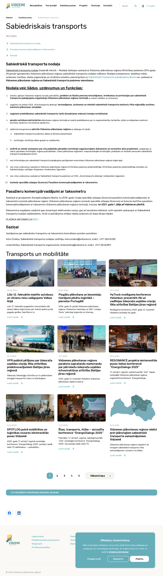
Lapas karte (38, 536)
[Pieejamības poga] (143, 6)
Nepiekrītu (118, 559)
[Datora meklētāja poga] (136, 6)
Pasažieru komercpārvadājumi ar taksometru (30, 49)
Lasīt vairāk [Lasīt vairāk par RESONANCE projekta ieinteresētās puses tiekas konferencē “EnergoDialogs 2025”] (117, 383)
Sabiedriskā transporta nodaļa (23, 43)
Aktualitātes (36, 5)
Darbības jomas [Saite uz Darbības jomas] (25, 18)
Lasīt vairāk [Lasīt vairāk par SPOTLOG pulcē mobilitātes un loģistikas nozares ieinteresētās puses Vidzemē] (15, 452)
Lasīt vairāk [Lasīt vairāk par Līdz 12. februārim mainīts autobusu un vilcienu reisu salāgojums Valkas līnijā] (15, 317)
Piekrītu (139, 559)
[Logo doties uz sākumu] (17, 540)
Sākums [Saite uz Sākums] (9, 18)
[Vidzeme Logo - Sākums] (15, 6)
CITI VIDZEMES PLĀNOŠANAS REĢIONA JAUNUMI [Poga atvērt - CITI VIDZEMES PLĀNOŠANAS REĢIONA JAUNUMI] (34, 492)
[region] (115, 550)
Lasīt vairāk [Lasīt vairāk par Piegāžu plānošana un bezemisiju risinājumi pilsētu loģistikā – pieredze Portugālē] (66, 317)
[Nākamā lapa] (100, 475)
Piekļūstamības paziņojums (45, 540)
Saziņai (11, 55)
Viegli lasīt (37, 543)
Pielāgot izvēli (94, 559)
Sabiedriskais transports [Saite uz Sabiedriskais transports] (48, 18)
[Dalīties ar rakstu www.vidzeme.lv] (9, 513)
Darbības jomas (68, 5)
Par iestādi (51, 5)
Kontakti (107, 5)
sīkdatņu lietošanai (118, 552)
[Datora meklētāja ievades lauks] (129, 6)
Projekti (83, 5)
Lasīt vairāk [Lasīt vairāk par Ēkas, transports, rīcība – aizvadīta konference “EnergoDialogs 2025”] (66, 448)
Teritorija (95, 5)
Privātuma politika (41, 547)
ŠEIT (35, 219)
